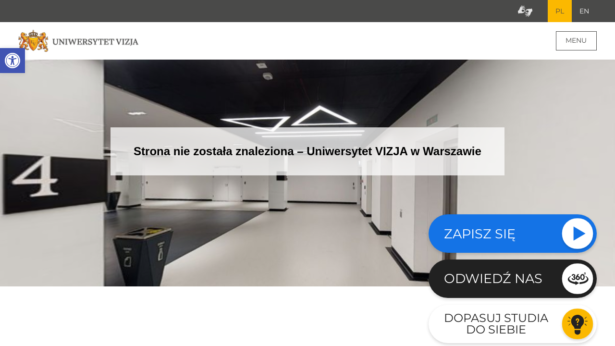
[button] (12, 60)
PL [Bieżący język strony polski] (559, 11)
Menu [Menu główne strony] (576, 40)
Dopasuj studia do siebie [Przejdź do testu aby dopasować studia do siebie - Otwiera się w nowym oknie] (496, 323)
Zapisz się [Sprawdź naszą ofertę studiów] (480, 234)
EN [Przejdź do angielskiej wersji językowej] (584, 11)
